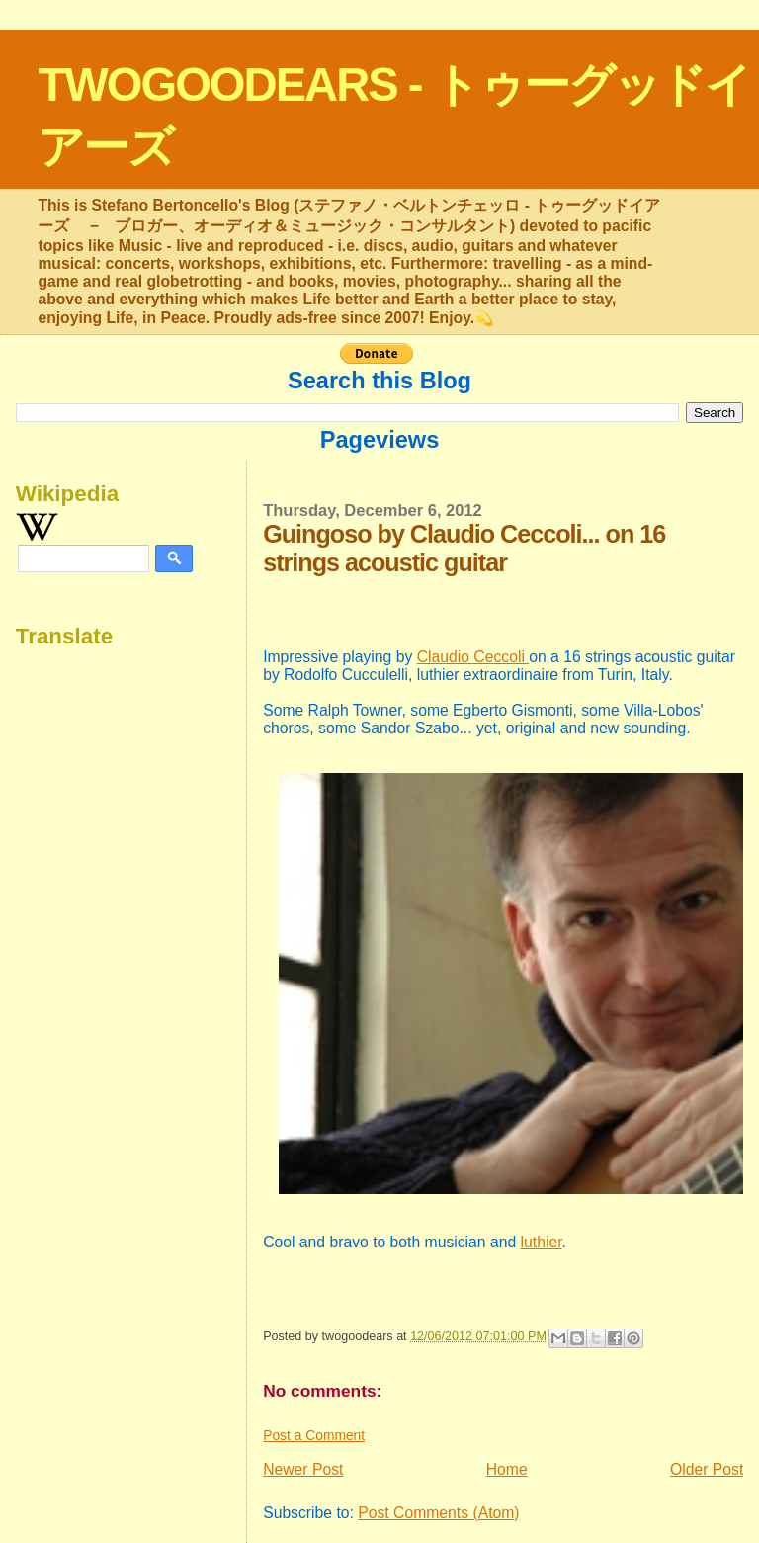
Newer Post (303, 1469)
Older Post (706, 1469)
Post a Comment (314, 1435)
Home (507, 1469)
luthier (541, 1242)
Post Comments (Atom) (438, 1512)
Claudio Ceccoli (473, 656)
